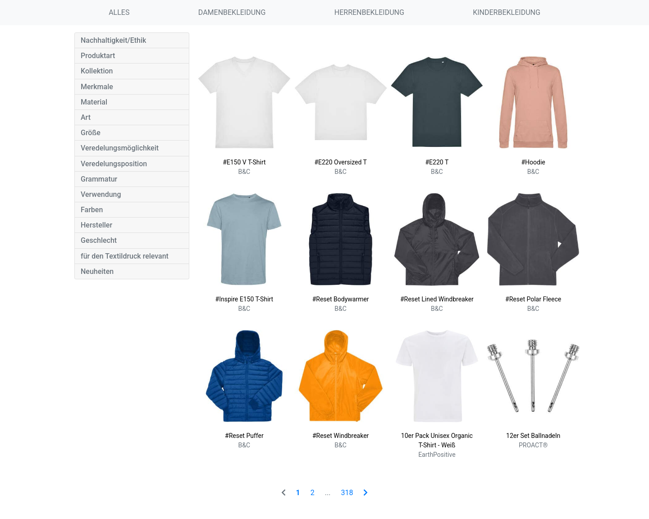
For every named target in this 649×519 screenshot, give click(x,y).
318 (347, 492)
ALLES (119, 12)
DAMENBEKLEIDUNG (232, 12)
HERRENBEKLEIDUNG (369, 12)
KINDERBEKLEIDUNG (506, 12)
